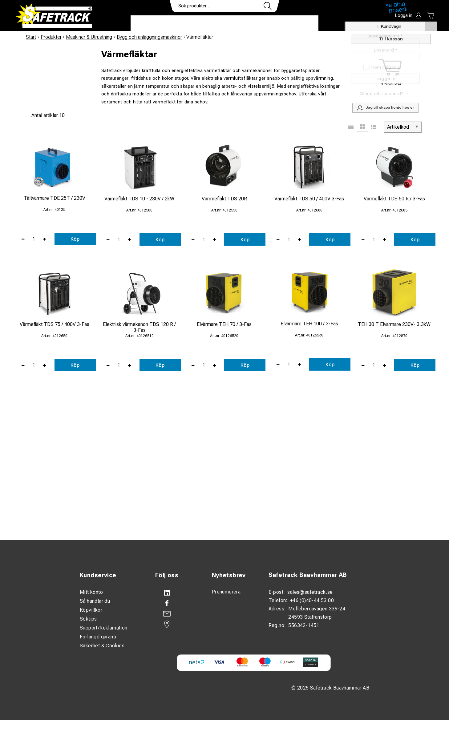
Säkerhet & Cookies (102, 646)
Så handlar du (95, 601)
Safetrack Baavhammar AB (308, 574)
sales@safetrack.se (310, 592)
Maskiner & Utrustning (89, 37)
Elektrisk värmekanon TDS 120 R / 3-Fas (139, 327)
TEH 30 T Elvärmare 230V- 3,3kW (394, 324)
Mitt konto (91, 592)
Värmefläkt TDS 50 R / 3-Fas (394, 199)
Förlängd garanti (98, 637)
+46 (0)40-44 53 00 (312, 600)
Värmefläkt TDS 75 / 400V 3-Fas (54, 324)
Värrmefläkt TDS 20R (224, 199)
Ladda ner (300, 23)
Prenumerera (226, 592)
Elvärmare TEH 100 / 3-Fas (309, 324)
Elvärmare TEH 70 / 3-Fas (224, 324)
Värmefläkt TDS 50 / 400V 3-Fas (309, 199)
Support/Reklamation (103, 628)
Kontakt (266, 23)
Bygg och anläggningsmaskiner (149, 37)
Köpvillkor (91, 610)
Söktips (88, 619)
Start (31, 37)
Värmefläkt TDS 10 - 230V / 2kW (139, 199)
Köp (75, 239)
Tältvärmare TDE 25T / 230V (54, 198)
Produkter (149, 23)
